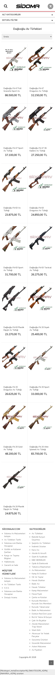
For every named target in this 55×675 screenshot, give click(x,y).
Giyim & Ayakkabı (39, 556)
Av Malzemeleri (39, 570)
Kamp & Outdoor (39, 573)
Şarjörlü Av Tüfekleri (41, 543)
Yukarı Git (51, 662)
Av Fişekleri (37, 650)
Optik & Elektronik (40, 563)
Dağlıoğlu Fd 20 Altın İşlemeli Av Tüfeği (39, 448)
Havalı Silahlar (38, 580)
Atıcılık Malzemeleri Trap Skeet (40, 625)
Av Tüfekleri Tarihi (12, 539)
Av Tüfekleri (37, 533)
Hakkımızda (9, 561)
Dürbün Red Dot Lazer (42, 613)
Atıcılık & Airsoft (39, 553)
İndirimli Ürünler (39, 546)
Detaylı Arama (10, 597)
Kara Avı (35, 550)
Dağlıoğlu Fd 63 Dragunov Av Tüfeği (39, 209)
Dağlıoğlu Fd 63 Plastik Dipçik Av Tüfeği (14, 328)
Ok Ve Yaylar (37, 577)
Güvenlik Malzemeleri (41, 643)
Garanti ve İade (11, 565)
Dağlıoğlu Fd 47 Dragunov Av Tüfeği (39, 89)
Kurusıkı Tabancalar (41, 607)
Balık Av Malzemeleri (41, 610)
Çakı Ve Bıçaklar (39, 620)
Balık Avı (35, 583)
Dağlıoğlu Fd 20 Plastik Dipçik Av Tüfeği (14, 508)
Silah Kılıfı (36, 630)
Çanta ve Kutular (39, 597)
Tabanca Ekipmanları (41, 567)
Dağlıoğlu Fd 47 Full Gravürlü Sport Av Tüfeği (12, 91)
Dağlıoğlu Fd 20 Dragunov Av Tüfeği (13, 388)
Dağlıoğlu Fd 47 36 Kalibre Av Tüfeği (38, 149)
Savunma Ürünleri (40, 639)
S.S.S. (6, 588)
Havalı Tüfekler (39, 587)
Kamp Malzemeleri (40, 590)
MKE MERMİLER (39, 560)
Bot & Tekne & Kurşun (42, 617)
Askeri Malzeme (39, 646)
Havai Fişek (37, 594)
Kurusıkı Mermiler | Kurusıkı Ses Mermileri (41, 602)
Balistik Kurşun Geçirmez (38, 538)
